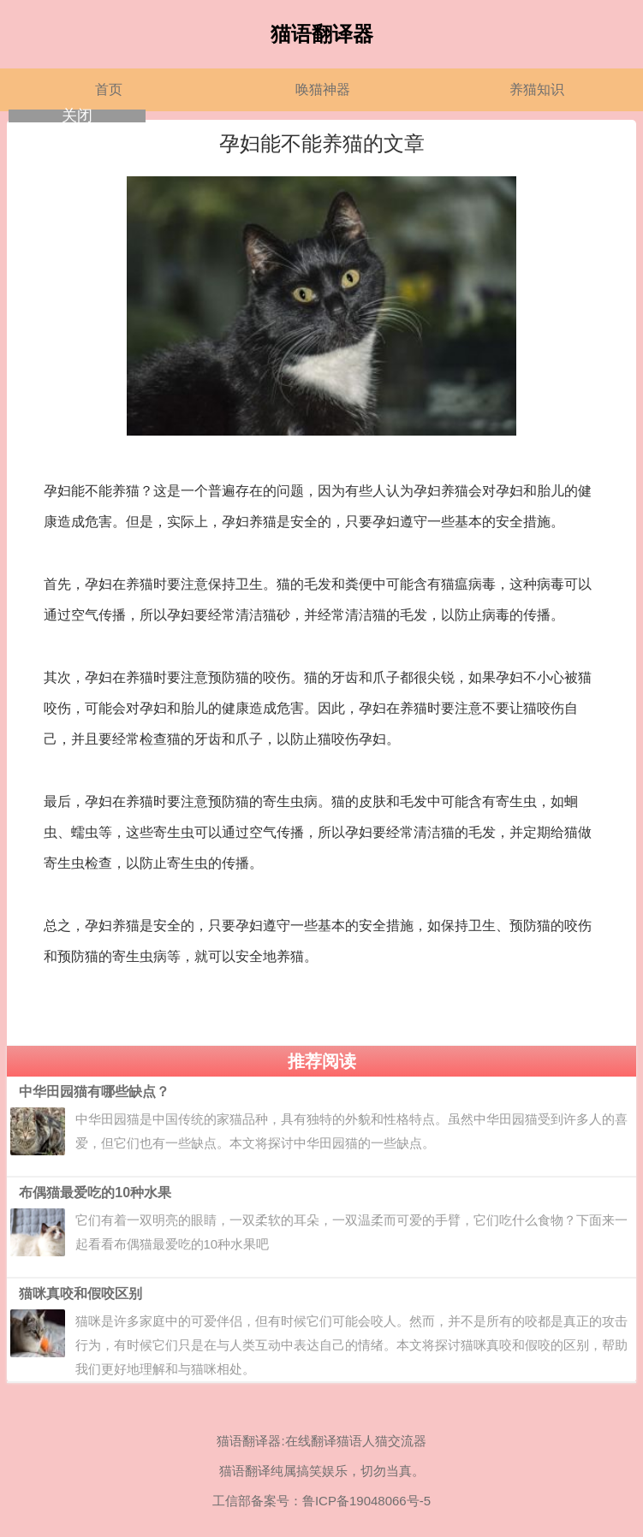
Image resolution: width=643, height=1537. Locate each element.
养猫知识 (536, 89)
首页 (108, 89)
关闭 (77, 116)
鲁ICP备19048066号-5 (366, 1500)
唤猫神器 (322, 89)
